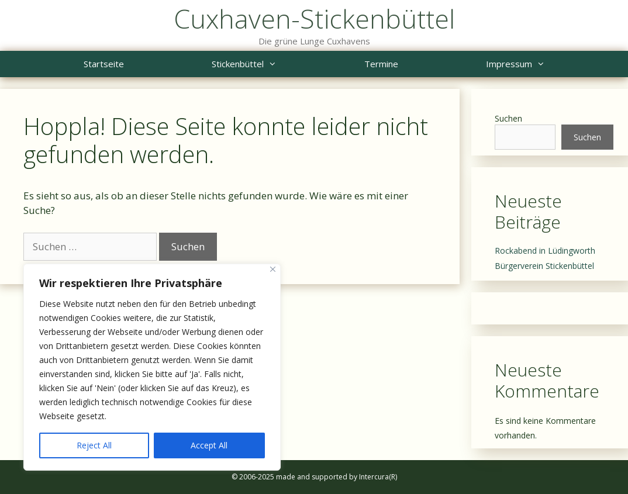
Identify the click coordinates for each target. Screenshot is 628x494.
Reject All (94, 445)
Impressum (537, 64)
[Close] (272, 269)
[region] (152, 367)
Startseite (104, 64)
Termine (381, 64)
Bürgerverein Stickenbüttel (544, 265)
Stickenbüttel (266, 64)
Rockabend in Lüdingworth (545, 250)
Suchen (508, 118)
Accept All (209, 445)
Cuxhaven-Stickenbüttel (314, 18)
